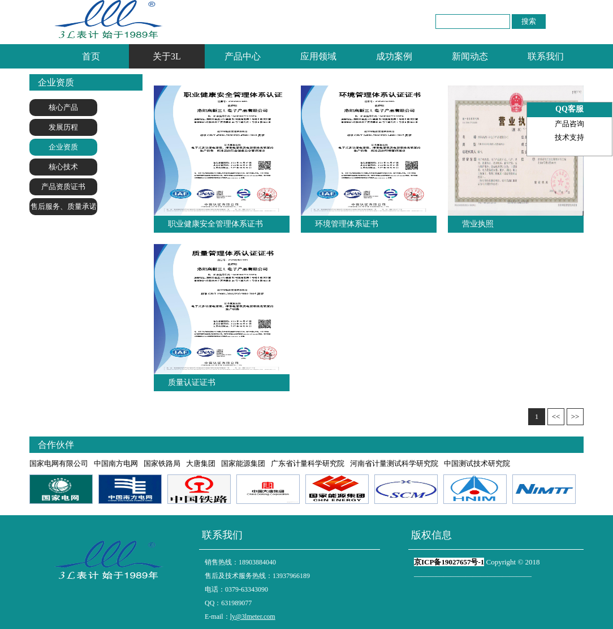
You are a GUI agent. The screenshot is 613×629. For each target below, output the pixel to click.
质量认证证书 (191, 382)
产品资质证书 (63, 186)
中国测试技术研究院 (477, 463)
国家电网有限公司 (58, 463)
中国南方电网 (116, 463)
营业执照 (478, 224)
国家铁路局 (162, 463)
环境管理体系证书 (346, 224)
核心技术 (63, 166)
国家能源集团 (243, 463)
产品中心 (243, 56)
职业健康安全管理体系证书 (215, 224)
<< (556, 416)
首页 (91, 56)
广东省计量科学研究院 (307, 463)
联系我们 (546, 56)
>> (575, 416)
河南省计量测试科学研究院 (394, 463)
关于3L (167, 56)
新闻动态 (470, 56)
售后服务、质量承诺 (64, 206)
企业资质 (63, 147)
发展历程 (63, 127)
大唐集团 (200, 463)
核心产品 (63, 107)
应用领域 (318, 56)
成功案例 (394, 56)
